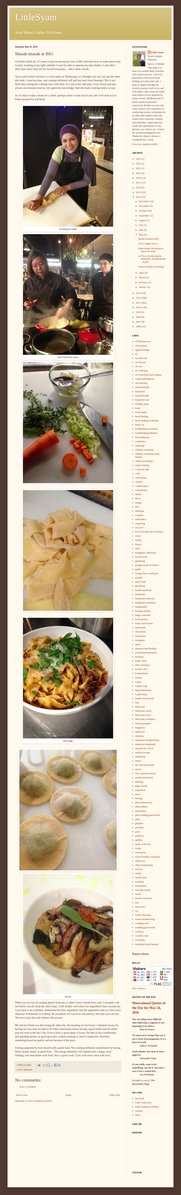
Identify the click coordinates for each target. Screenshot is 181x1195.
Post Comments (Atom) (40, 1100)
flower (138, 544)
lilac (137, 702)
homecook (140, 627)
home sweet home (144, 623)
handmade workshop (145, 602)
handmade (140, 594)
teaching (139, 881)
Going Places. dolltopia (146, 573)
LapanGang (141, 694)
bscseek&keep (142, 437)
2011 (138, 302)
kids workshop (142, 665)
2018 (138, 177)
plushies (139, 823)
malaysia (139, 735)
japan (137, 644)
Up (136, 910)
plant (137, 819)
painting (139, 781)
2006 (138, 326)
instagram (140, 640)
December (144, 201)
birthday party (142, 403)
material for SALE (144, 748)
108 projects (141, 345)
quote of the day (143, 844)
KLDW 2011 (141, 669)
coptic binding (142, 465)
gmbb (138, 569)
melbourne (140, 756)
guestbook (140, 585)
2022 (138, 163)
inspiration (140, 636)
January (143, 287)
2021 (138, 168)
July (141, 225)
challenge (140, 445)
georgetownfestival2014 (147, 565)
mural (138, 760)
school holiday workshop (147, 856)
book (137, 408)
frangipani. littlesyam (145, 552)
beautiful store (142, 399)
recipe (138, 848)
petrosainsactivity (143, 802)
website (139, 1110)
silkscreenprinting (144, 865)
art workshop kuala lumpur (148, 374)
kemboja (139, 656)
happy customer (143, 615)
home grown (141, 619)
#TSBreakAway (143, 341)
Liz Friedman (147, 1074)
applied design (142, 349)
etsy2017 (139, 527)
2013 (138, 293)
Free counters (138, 988)
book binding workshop (146, 420)
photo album (141, 806)
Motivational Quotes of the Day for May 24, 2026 (148, 1007)
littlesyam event (143, 715)
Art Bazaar (140, 362)
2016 (138, 187)
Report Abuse (140, 953)
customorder (141, 490)
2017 (138, 182)
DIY (137, 506)
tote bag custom (143, 889)
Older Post (115, 1095)
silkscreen (140, 860)
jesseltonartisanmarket (146, 652)
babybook (140, 391)
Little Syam (157, 52)
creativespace (141, 485)
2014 (138, 196)
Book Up (139, 424)
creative (139, 481)
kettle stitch (140, 660)
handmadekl (141, 606)
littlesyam (27, 1070)
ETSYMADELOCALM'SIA (149, 531)
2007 (138, 321)
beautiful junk (142, 395)
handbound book (143, 590)
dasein (138, 494)
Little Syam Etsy (143, 1102)
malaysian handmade (145, 744)
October (143, 210)
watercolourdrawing (145, 919)
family (138, 540)
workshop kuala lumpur (146, 944)
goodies (139, 577)
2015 (138, 192)
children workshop (144, 449)
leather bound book (144, 698)
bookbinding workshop (146, 428)
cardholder (140, 441)
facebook (139, 1098)
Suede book (141, 877)
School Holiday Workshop (151, 266)
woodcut (139, 931)
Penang (138, 798)
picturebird (140, 810)
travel (138, 894)
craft (137, 473)
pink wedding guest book (147, 815)
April (142, 272)
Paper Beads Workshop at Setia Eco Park (150, 250)
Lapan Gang (141, 685)
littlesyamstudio (143, 723)
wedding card (141, 923)
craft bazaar (141, 477)
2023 (138, 158)
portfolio (139, 827)
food (137, 548)
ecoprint (139, 515)
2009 (138, 312)
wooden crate (141, 935)
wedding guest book (145, 927)
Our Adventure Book (145, 773)
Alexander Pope (148, 1058)
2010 (138, 307)
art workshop (141, 370)
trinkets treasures (143, 898)
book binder (141, 412)
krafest (138, 677)
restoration (140, 852)
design (138, 502)
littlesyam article (143, 710)
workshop (140, 939)
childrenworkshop (144, 461)
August (143, 220)
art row (138, 366)
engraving (140, 523)
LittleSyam (36, 17)
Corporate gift (142, 469)
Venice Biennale (143, 915)
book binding (141, 416)
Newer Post (21, 1095)
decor (138, 498)
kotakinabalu (141, 673)
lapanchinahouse (143, 690)
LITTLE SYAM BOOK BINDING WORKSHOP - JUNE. (151, 259)
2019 (138, 173)
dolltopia (139, 511)
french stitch (141, 556)
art (136, 354)
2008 (138, 317)
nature (138, 769)
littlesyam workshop (145, 719)
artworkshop (141, 383)
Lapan (138, 681)
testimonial (140, 885)
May (141, 234)
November (144, 206)
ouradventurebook (144, 777)
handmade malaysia (144, 598)
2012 (138, 297)
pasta (137, 794)
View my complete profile (145, 144)
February (143, 282)
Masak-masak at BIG (148, 238)
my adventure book (144, 764)
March (142, 277)
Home (68, 1095)
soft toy (138, 869)
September (144, 215)
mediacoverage (142, 752)
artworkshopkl (142, 387)
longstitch (140, 727)
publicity (139, 835)
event (137, 535)
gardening (140, 561)
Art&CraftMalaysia (144, 378)
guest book (140, 581)
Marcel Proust (147, 1029)
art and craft (141, 358)
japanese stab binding (145, 648)
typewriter (140, 906)
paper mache (141, 785)
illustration (140, 631)
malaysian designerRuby (147, 740)
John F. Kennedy (148, 1045)
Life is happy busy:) (148, 243)
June (141, 229)
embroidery (140, 519)
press (137, 831)
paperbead (140, 790)
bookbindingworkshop (146, 433)
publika (138, 840)
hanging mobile (142, 610)
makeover (140, 731)
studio (138, 873)
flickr (137, 1115)
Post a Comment (28, 1086)
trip (137, 902)
